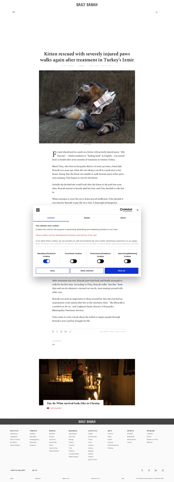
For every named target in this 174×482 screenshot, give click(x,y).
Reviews (110, 448)
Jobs (12, 478)
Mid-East (52, 434)
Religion (91, 451)
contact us (95, 478)
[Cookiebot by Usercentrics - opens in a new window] (121, 210)
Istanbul (32, 434)
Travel (90, 439)
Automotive (73, 434)
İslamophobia (54, 451)
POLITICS (14, 431)
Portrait (110, 442)
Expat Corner (92, 460)
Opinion (151, 431)
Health (90, 434)
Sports (130, 431)
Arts (110, 431)
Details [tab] (87, 218)
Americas (52, 439)
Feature (90, 457)
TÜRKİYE (33, 431)
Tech (70, 448)
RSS (123, 478)
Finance (71, 442)
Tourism (71, 445)
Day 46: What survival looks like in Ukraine (69, 403)
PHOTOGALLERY (55, 410)
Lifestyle (92, 431)
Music (110, 437)
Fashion (90, 445)
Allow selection (86, 271)
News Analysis (15, 445)
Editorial (149, 442)
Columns (150, 434)
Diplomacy (14, 434)
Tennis (129, 442)
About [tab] (123, 218)
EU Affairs (13, 442)
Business (73, 431)
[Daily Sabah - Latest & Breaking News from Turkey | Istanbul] (86, 4)
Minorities (33, 442)
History (90, 454)
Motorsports (131, 439)
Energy (71, 439)
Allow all (121, 271)
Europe (51, 437)
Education (33, 437)
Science (90, 448)
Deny (52, 271)
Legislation (14, 437)
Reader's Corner (152, 439)
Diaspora (33, 445)
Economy (72, 437)
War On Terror (15, 439)
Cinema (110, 434)
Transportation (74, 454)
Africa (51, 445)
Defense (71, 451)
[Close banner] (137, 210)
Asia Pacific (53, 442)
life (53, 344)
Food (90, 442)
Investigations (34, 439)
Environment (92, 437)
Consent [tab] (51, 218)
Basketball (130, 437)
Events (110, 439)
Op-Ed (149, 437)
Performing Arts (113, 445)
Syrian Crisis (53, 448)
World (52, 431)
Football (130, 434)
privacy (38, 478)
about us (66, 478)
